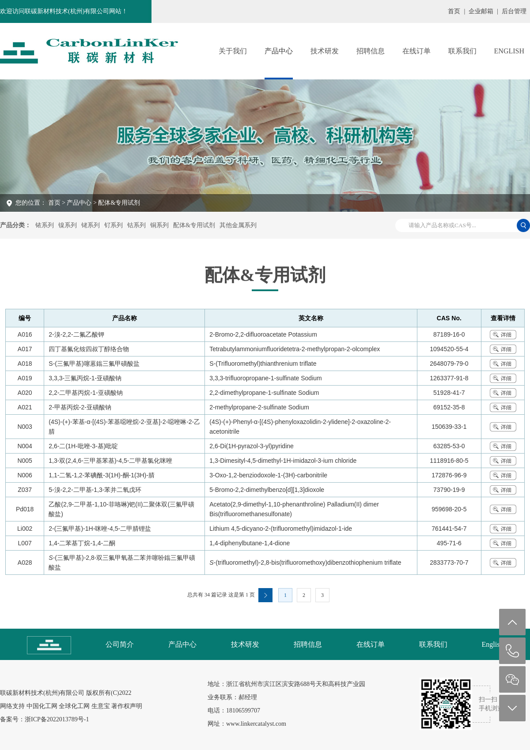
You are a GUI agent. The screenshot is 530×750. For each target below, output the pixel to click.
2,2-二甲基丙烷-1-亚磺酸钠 (85, 392)
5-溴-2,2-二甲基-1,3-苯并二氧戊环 (95, 489)
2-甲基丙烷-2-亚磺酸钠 (80, 407)
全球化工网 (74, 706)
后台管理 (514, 11)
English (509, 51)
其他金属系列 (238, 225)
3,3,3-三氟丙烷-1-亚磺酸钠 (85, 378)
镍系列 (67, 225)
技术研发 (324, 51)
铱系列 (44, 225)
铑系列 (90, 225)
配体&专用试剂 (194, 225)
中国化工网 (41, 706)
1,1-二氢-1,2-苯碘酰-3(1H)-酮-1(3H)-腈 (102, 475)
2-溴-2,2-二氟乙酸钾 (76, 334)
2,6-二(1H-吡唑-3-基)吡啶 (83, 446)
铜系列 (159, 225)
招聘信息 (370, 51)
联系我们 (462, 51)
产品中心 (279, 51)
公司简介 (120, 644)
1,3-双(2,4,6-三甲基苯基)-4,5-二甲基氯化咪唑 (110, 460)
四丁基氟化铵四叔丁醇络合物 (89, 348)
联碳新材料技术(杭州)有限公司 (42, 693)
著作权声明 (126, 706)
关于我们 (233, 51)
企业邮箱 (481, 11)
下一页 (265, 595)
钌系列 (113, 225)
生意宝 (100, 706)
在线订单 (416, 51)
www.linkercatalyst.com (256, 723)
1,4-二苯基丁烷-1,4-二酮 (82, 543)
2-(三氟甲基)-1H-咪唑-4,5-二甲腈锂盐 (100, 528)
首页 (454, 11)
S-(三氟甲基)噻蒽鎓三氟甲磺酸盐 (94, 363)
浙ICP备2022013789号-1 (57, 719)
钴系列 (136, 225)
